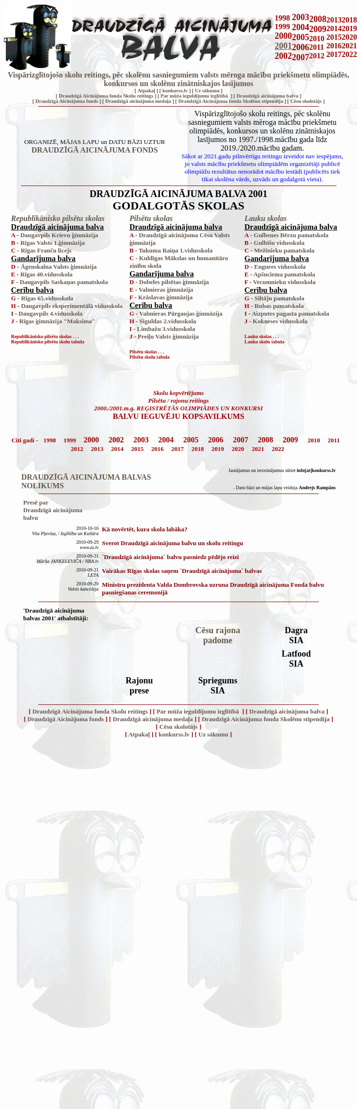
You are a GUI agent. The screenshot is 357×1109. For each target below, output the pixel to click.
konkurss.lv (175, 90)
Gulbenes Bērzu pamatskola (291, 235)
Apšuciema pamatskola (284, 274)
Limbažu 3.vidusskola (166, 328)
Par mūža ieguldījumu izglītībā (194, 96)
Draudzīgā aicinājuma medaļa (138, 101)
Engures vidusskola (280, 266)
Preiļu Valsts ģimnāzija (168, 336)
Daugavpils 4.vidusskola (51, 313)
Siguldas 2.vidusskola (167, 321)
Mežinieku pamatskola (284, 250)
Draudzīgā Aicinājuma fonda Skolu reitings (106, 96)
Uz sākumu (207, 90)
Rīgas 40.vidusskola (46, 274)
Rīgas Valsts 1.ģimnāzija (52, 242)
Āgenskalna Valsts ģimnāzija (59, 266)
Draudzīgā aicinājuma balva (267, 96)
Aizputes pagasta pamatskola (290, 313)
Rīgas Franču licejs (46, 250)
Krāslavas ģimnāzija (165, 297)
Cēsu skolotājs (306, 101)
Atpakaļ (146, 90)
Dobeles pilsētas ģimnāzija (174, 281)
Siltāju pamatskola (279, 298)
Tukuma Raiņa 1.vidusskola (176, 250)
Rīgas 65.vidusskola (47, 298)
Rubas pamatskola (279, 305)
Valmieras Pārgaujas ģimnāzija (181, 313)
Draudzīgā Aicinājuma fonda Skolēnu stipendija (230, 101)
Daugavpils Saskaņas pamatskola (64, 281)
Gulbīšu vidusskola (279, 242)
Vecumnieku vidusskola (284, 281)
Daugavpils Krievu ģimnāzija (59, 235)
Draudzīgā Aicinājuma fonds (66, 101)
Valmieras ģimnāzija (166, 289)
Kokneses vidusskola (280, 321)
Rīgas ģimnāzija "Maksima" (57, 321)
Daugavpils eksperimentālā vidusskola (72, 305)
